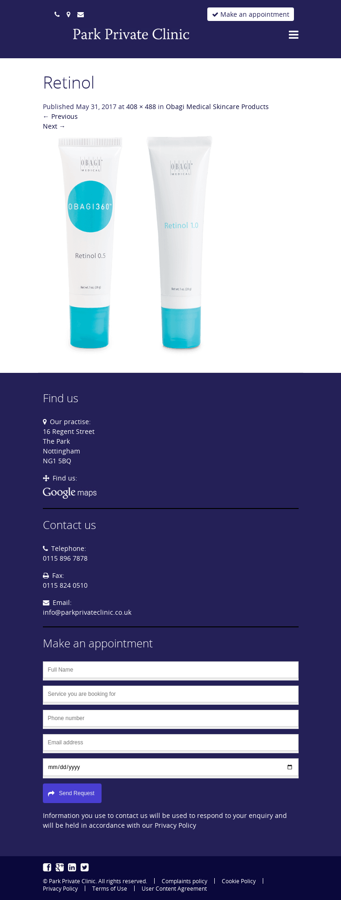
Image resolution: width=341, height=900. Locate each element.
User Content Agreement (174, 888)
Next (54, 126)
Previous (60, 116)
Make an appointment (250, 14)
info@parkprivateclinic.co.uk (87, 612)
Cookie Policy (239, 881)
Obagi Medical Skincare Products (217, 106)
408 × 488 (141, 106)
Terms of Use (109, 888)
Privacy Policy (60, 888)
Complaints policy (184, 881)
